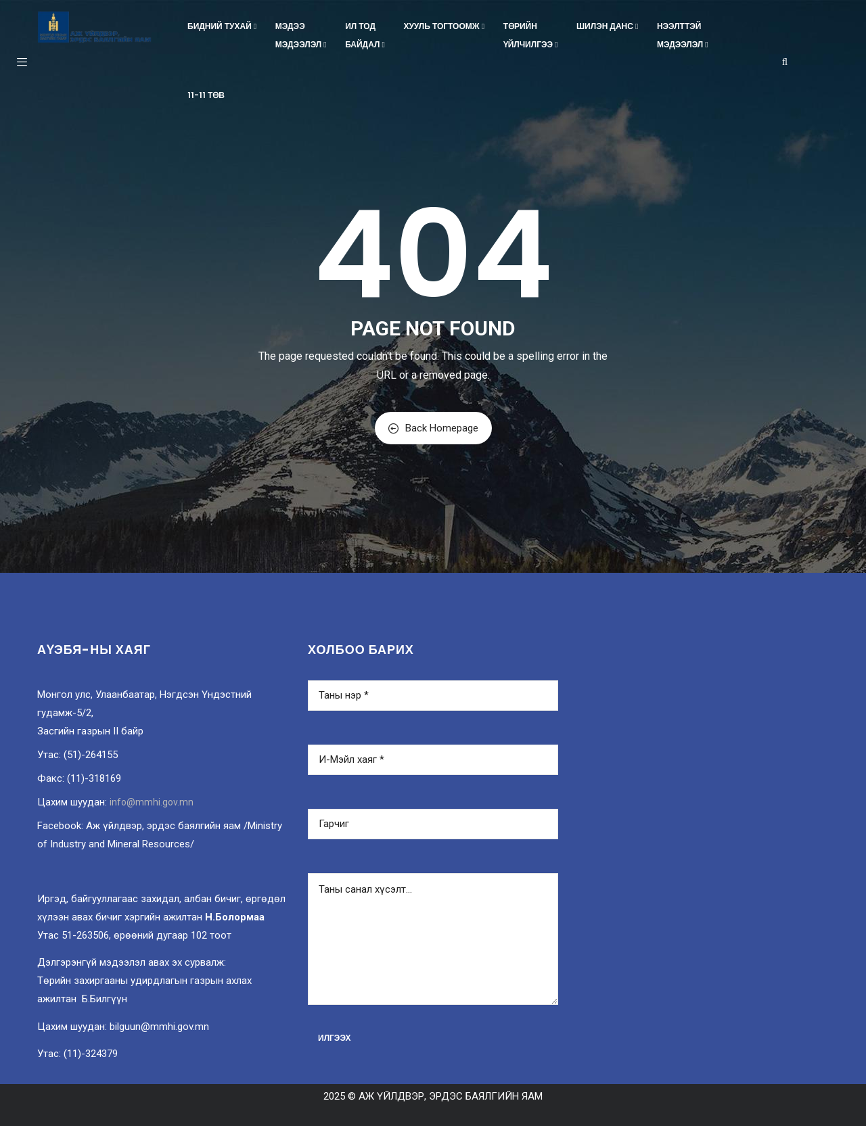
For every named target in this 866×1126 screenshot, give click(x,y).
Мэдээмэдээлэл (302, 35)
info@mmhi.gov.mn (151, 802)
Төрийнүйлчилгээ (531, 35)
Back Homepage (433, 428)
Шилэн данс (608, 26)
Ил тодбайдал (366, 35)
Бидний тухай (223, 26)
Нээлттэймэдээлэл (683, 35)
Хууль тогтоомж (444, 26)
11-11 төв (206, 95)
